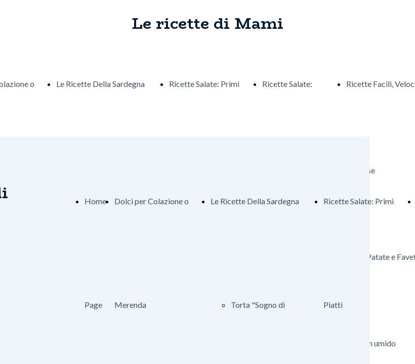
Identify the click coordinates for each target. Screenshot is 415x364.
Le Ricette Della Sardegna (100, 83)
